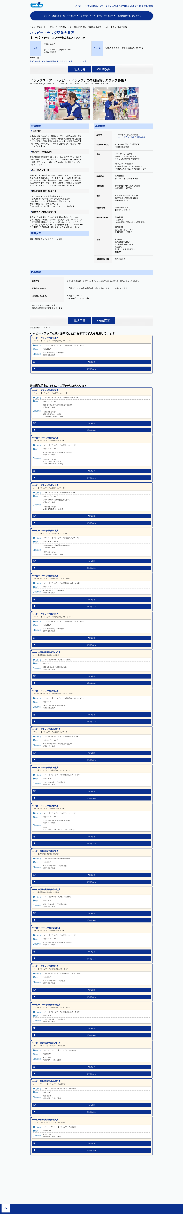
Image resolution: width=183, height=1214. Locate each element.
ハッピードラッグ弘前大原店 (45, 338)
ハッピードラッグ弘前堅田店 (45, 691)
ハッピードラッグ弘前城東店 (45, 390)
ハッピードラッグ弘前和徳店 (45, 767)
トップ (44, 16)
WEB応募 (103, 69)
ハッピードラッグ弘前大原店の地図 (131, 137)
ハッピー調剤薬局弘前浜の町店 (46, 652)
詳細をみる (91, 369)
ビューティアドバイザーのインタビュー (97, 16)
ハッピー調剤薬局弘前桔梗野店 (46, 889)
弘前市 (98, 27)
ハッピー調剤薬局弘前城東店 (45, 851)
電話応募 (79, 69)
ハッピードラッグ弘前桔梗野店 (46, 729)
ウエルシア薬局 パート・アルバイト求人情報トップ (50, 27)
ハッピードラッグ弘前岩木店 (45, 485)
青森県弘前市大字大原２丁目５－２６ (48, 308)
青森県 (91, 27)
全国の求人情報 (80, 27)
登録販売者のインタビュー (128, 16)
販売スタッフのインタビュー (64, 16)
